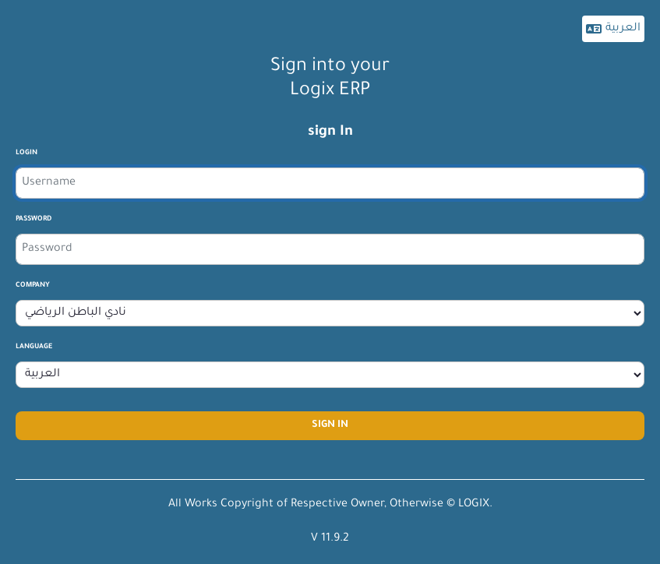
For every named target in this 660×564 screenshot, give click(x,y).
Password (33, 220)
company (33, 286)
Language (34, 347)
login (26, 153)
